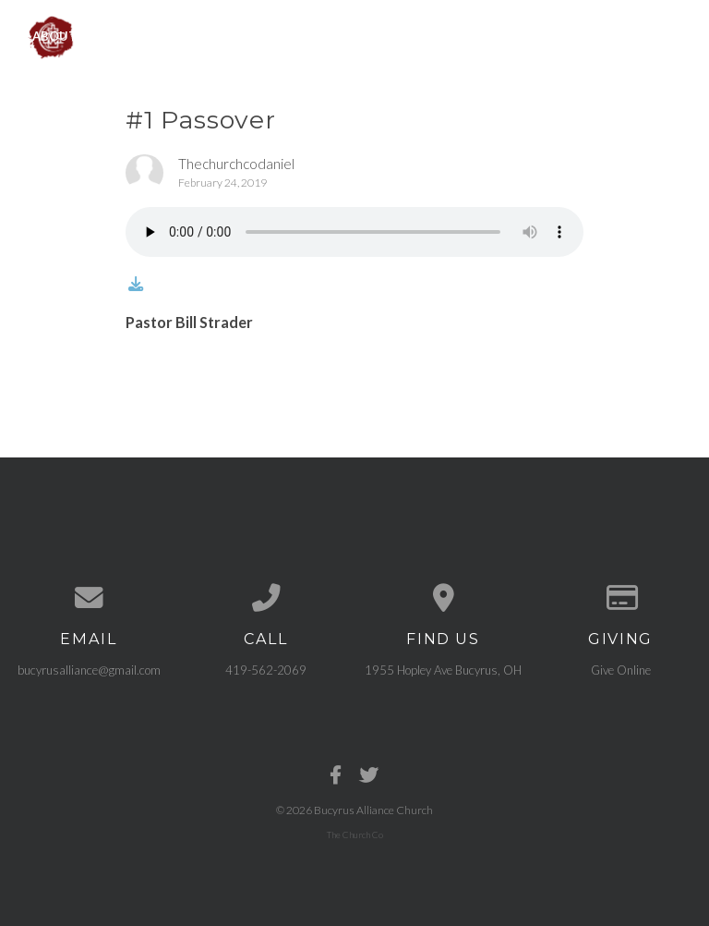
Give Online (621, 668)
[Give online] (620, 597)
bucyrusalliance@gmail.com (89, 668)
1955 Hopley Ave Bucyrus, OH (443, 668)
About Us (64, 35)
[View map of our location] (443, 597)
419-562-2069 (265, 668)
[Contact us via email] (88, 597)
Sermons (340, 35)
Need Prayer (579, 35)
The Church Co (355, 832)
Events (255, 35)
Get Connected (454, 35)
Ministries (163, 35)
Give (665, 35)
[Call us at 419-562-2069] (266, 597)
